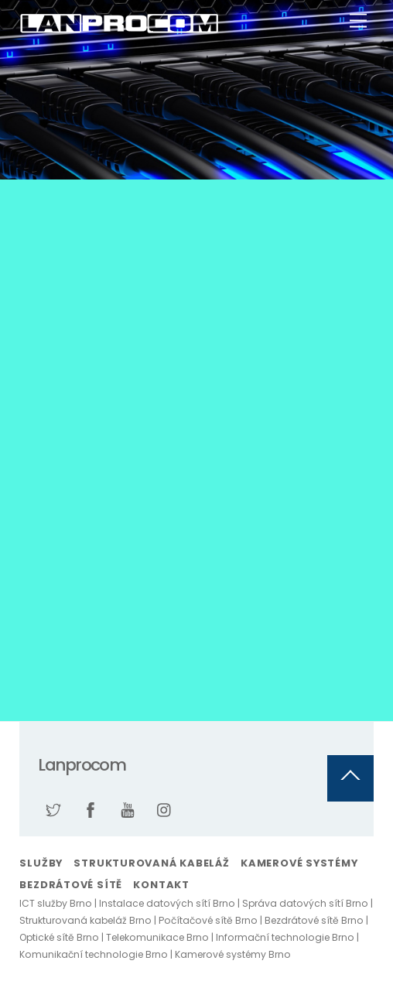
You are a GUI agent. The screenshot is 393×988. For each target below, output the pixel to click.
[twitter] (53, 808)
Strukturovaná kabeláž (151, 863)
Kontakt (161, 884)
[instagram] (164, 808)
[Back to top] (350, 778)
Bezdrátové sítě (70, 884)
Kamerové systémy (299, 863)
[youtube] (127, 808)
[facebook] (90, 808)
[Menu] (358, 21)
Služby (41, 863)
